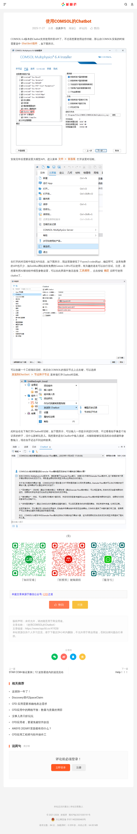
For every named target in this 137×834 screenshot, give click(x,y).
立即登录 (61, 767)
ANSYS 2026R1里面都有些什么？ (32, 728)
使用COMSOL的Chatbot (68, 21)
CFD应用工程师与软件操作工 (29, 734)
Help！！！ (121, 672)
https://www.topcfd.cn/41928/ (42, 628)
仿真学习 (61, 28)
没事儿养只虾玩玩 (22, 716)
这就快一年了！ (21, 691)
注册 (78, 767)
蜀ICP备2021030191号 (79, 815)
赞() (95, 28)
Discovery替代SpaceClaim (27, 697)
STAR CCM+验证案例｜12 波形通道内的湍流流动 (36, 672)
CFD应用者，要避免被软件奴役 (30, 722)
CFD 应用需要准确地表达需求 (29, 703)
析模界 (68, 4)
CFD (45, 594)
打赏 (80, 604)
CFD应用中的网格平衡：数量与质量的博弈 (37, 710)
